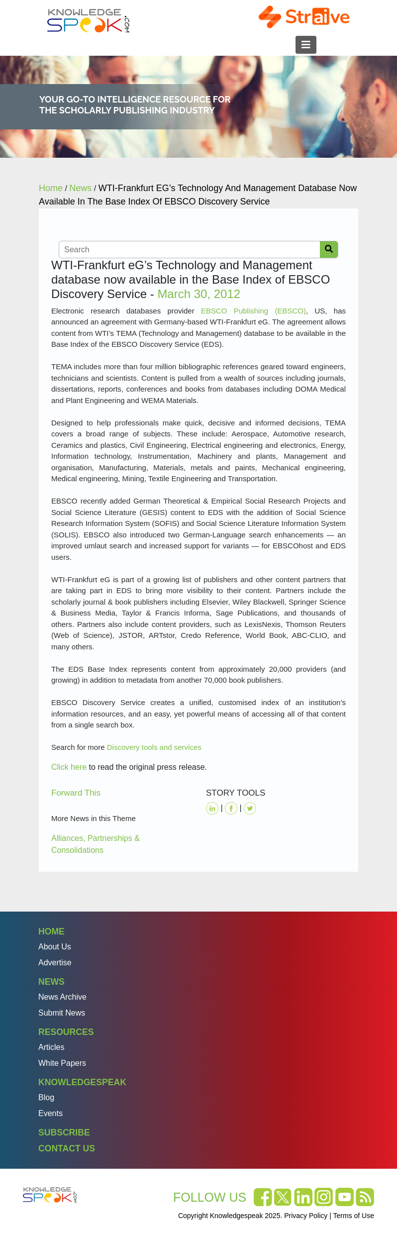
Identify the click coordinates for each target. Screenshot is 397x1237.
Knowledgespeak (82, 1082)
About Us (54, 946)
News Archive (62, 997)
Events (50, 1113)
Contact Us (66, 1148)
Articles (51, 1047)
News (51, 982)
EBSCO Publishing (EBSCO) (253, 311)
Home (51, 931)
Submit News (61, 1013)
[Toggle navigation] (306, 45)
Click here (69, 767)
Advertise (55, 962)
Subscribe (64, 1132)
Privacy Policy (305, 1216)
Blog (46, 1097)
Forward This (75, 793)
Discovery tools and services (154, 747)
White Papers (62, 1063)
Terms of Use (353, 1216)
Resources (66, 1032)
